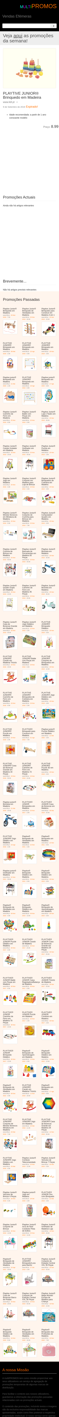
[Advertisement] (29, 159)
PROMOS (44, 6)
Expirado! (32, 106)
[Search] (53, 25)
